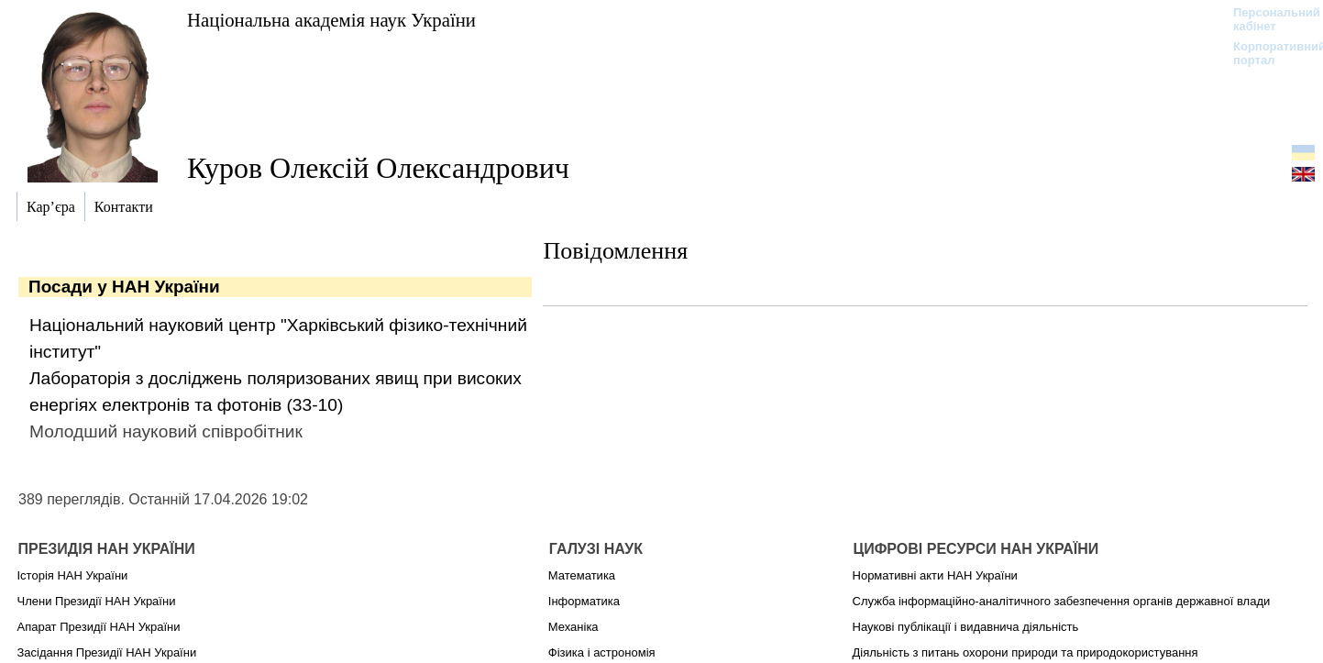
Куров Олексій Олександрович (378, 167)
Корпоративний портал (1267, 53)
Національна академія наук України (331, 19)
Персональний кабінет (1267, 19)
